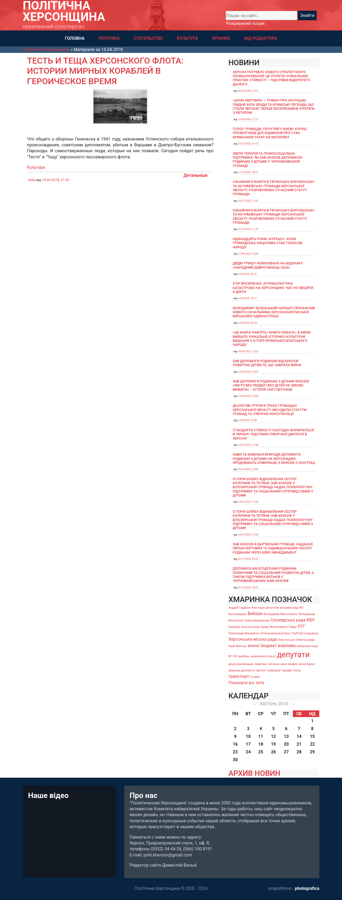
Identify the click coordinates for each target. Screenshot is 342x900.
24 (248, 751)
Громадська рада (288, 620)
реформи (274, 670)
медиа (292, 664)
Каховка (234, 627)
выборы (244, 656)
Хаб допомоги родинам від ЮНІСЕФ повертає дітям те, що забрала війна (267, 363)
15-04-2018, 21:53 (55, 180)
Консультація (250, 627)
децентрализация (240, 664)
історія (254, 677)
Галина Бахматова (257, 620)
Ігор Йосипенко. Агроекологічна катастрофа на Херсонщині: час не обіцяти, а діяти (273, 287)
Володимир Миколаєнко (280, 614)
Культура (36, 167)
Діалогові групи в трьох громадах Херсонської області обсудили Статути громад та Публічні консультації (269, 410)
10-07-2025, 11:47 (248, 200)
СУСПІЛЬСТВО (148, 38)
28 (299, 751)
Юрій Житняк (237, 646)
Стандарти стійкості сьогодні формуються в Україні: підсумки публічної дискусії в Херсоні (273, 434)
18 (260, 744)
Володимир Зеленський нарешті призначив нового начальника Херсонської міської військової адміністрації (274, 312)
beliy (31, 180)
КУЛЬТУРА (187, 38)
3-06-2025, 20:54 (247, 322)
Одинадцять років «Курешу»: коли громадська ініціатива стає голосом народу (267, 243)
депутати (293, 654)
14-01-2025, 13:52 (248, 501)
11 (260, 736)
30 (235, 759)
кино (284, 664)
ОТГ (301, 626)
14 (299, 736)
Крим (264, 627)
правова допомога (241, 670)
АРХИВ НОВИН (254, 773)
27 (286, 751)
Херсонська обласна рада (296, 639)
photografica (307, 888)
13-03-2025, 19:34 (248, 395)
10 (248, 736)
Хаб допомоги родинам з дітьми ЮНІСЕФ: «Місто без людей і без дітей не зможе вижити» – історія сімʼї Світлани (271, 385)
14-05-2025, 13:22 (248, 351)
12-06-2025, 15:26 (248, 253)
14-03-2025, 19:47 (248, 371)
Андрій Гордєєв (239, 607)
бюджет (269, 645)
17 (248, 744)
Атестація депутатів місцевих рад (274, 607)
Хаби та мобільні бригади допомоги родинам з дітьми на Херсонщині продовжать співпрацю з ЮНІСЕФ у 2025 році (274, 458)
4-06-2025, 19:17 (247, 298)
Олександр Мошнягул (243, 633)
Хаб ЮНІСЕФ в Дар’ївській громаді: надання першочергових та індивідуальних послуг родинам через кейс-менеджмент (273, 548)
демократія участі (263, 656)
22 (312, 744)
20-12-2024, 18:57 (248, 587)
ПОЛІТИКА (109, 38)
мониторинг (306, 664)
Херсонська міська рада (252, 639)
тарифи (287, 670)
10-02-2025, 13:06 (248, 469)
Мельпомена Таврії (282, 627)
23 (235, 751)
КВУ (310, 620)
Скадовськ (311, 633)
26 (273, 751)
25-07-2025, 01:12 (248, 143)
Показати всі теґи (246, 682)
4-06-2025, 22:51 (247, 273)
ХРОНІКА (221, 38)
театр (297, 670)
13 (286, 736)
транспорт (238, 676)
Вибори (255, 613)
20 (286, 744)
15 (312, 736)
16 (235, 744)
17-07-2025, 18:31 (248, 172)
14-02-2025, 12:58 (248, 444)
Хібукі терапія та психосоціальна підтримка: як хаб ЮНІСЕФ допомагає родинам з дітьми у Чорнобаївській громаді (267, 159)
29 (312, 751)
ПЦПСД (297, 633)
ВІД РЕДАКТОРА (260, 38)
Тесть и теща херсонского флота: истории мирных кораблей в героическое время (105, 71)
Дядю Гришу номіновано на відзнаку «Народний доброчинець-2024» (268, 265)
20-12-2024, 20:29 (248, 558)
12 (273, 736)
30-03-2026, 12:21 (248, 90)
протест (261, 670)
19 (273, 744)
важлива (287, 645)
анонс (254, 645)
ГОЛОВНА (75, 38)
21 (299, 744)
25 (260, 751)
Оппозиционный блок (275, 633)
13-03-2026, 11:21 (248, 119)
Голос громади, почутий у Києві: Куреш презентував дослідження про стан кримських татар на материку (270, 133)
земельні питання (266, 664)
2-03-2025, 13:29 (247, 420)
